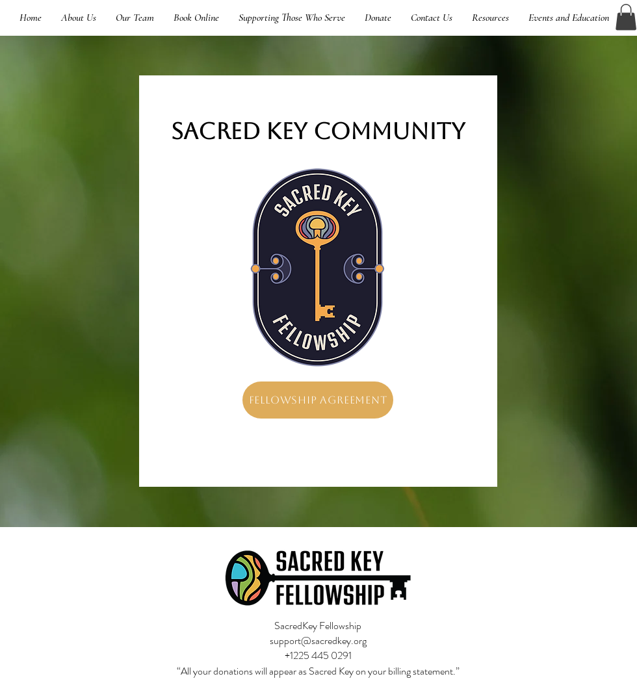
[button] (626, 17)
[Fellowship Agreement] (317, 400)
